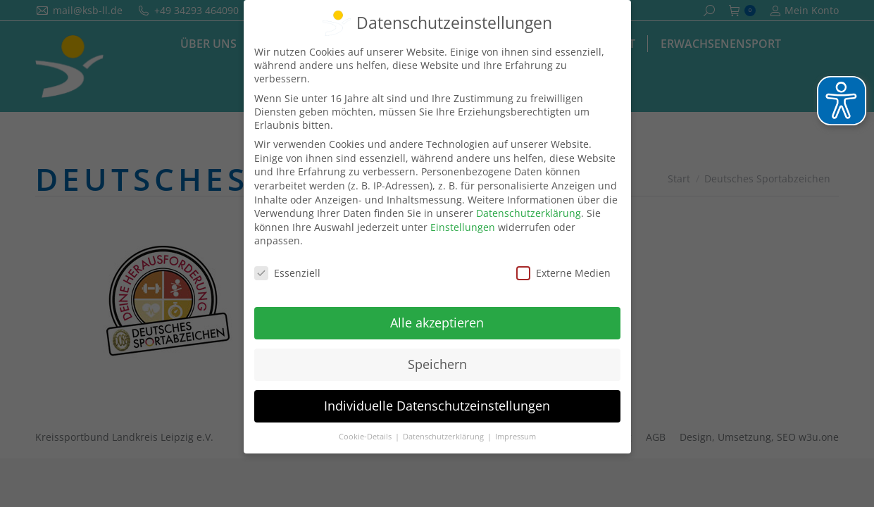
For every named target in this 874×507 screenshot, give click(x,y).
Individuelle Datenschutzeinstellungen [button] (437, 404)
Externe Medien (563, 273)
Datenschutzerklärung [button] (444, 436)
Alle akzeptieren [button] (437, 322)
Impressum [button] (515, 436)
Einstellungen (462, 226)
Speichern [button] (437, 363)
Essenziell (287, 273)
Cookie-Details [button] (366, 436)
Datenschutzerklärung (528, 213)
